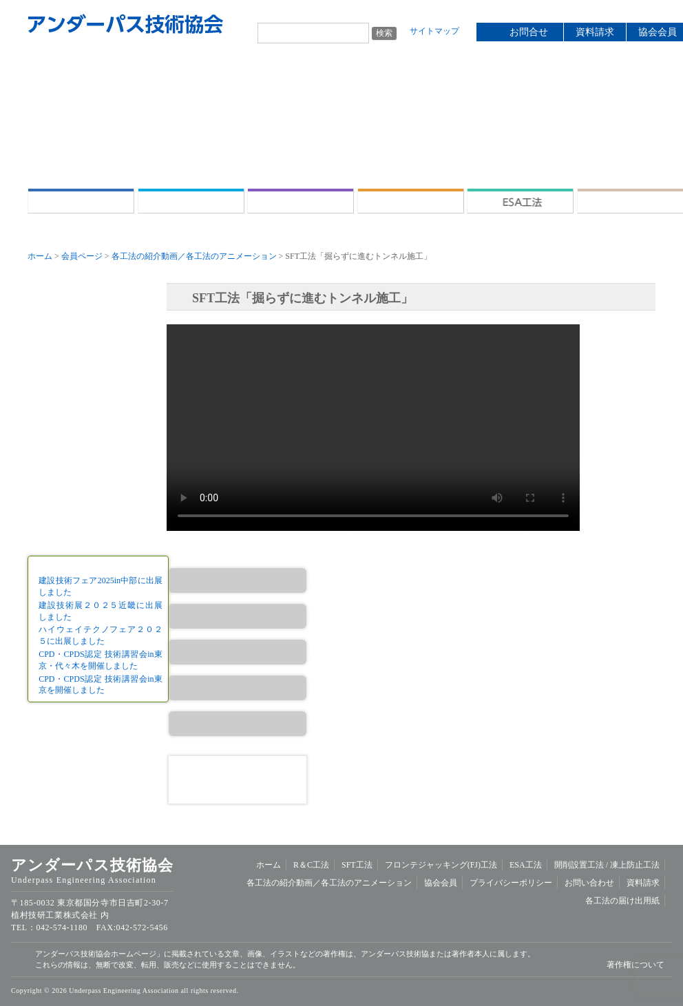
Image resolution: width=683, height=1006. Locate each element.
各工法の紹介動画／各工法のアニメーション (194, 256)
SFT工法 (300, 201)
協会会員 (440, 883)
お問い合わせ (589, 883)
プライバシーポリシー (511, 883)
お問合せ (528, 32)
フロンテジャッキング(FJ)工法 (410, 201)
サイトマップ (434, 31)
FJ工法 (237, 652)
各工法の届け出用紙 (622, 900)
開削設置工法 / (630, 201)
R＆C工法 (191, 201)
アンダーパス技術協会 (126, 24)
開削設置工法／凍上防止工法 (237, 723)
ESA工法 (520, 201)
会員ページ (82, 256)
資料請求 (595, 32)
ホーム (81, 201)
